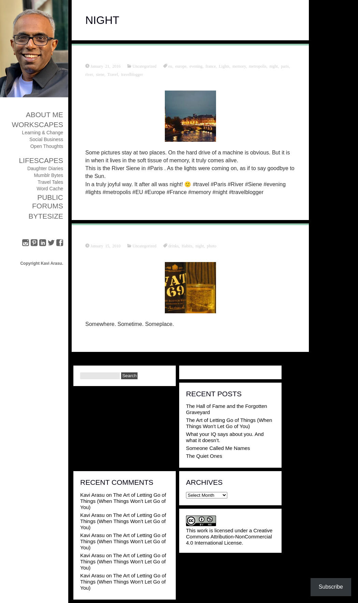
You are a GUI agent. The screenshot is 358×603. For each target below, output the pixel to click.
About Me (44, 115)
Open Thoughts (46, 146)
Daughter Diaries (45, 168)
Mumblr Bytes (48, 175)
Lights (224, 66)
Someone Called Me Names (218, 448)
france (210, 66)
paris (285, 66)
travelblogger (132, 74)
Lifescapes (41, 160)
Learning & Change (42, 132)
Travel (113, 74)
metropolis (257, 66)
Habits (187, 246)
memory (239, 66)
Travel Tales (50, 182)
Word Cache (50, 188)
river (89, 74)
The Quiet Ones (204, 456)
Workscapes (37, 124)
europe (181, 66)
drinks (173, 246)
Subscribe (331, 587)
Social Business (46, 139)
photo (211, 246)
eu (170, 66)
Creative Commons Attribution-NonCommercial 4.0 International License (229, 536)
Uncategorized (144, 66)
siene (100, 74)
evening (195, 66)
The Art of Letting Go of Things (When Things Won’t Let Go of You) (229, 423)
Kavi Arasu (92, 495)
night (273, 66)
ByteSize (45, 216)
